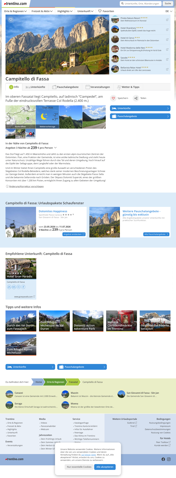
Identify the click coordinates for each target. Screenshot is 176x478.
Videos (44, 422)
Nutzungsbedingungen (159, 422)
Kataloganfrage (82, 422)
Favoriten (106, 11)
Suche (168, 3)
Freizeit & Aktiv (41, 11)
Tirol (133, 426)
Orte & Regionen (14, 11)
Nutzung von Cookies (160, 432)
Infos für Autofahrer (84, 429)
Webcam (45, 429)
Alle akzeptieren (105, 466)
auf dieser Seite (88, 454)
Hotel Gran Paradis (21, 279)
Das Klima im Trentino (85, 435)
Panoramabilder (48, 426)
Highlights (63, 11)
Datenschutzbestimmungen (157, 429)
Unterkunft (83, 11)
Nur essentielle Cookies (79, 466)
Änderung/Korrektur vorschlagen (25, 186)
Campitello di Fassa (16, 282)
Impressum (165, 426)
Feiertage (79, 432)
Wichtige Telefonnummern (87, 439)
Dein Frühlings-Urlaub (51, 439)
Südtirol (132, 422)
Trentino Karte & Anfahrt (86, 426)
